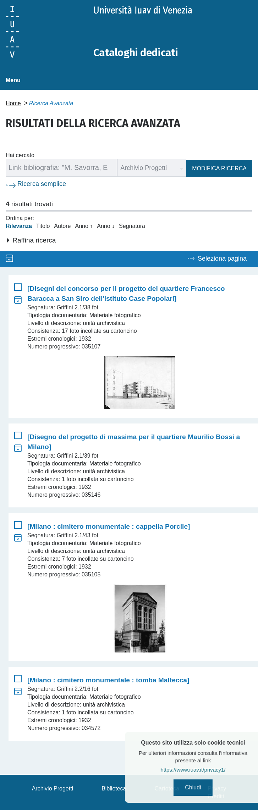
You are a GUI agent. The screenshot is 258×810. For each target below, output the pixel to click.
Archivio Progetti (52, 788)
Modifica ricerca (219, 168)
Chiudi (205, 787)
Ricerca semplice (41, 183)
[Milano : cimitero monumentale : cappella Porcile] (108, 526)
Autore (62, 226)
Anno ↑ (84, 226)
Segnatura (132, 226)
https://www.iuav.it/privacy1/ (205, 770)
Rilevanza (19, 226)
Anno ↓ (106, 226)
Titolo (43, 226)
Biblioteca (113, 788)
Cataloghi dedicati (136, 52)
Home (13, 103)
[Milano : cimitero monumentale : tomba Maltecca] (108, 679)
